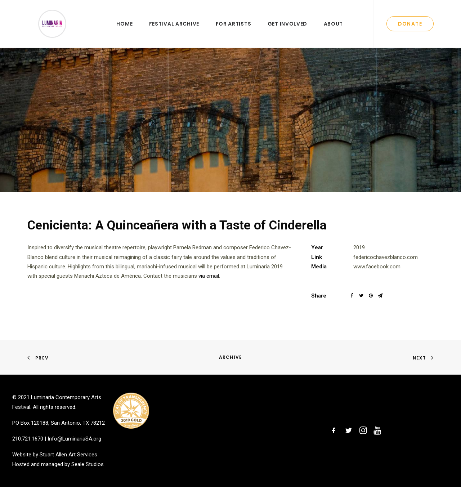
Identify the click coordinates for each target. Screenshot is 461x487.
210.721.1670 (27, 438)
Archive (230, 357)
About (333, 31)
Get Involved (287, 31)
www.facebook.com (376, 281)
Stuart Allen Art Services (68, 454)
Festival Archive (174, 31)
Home (124, 31)
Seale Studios (87, 464)
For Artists (233, 31)
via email (208, 291)
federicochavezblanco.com (385, 272)
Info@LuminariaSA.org (74, 438)
